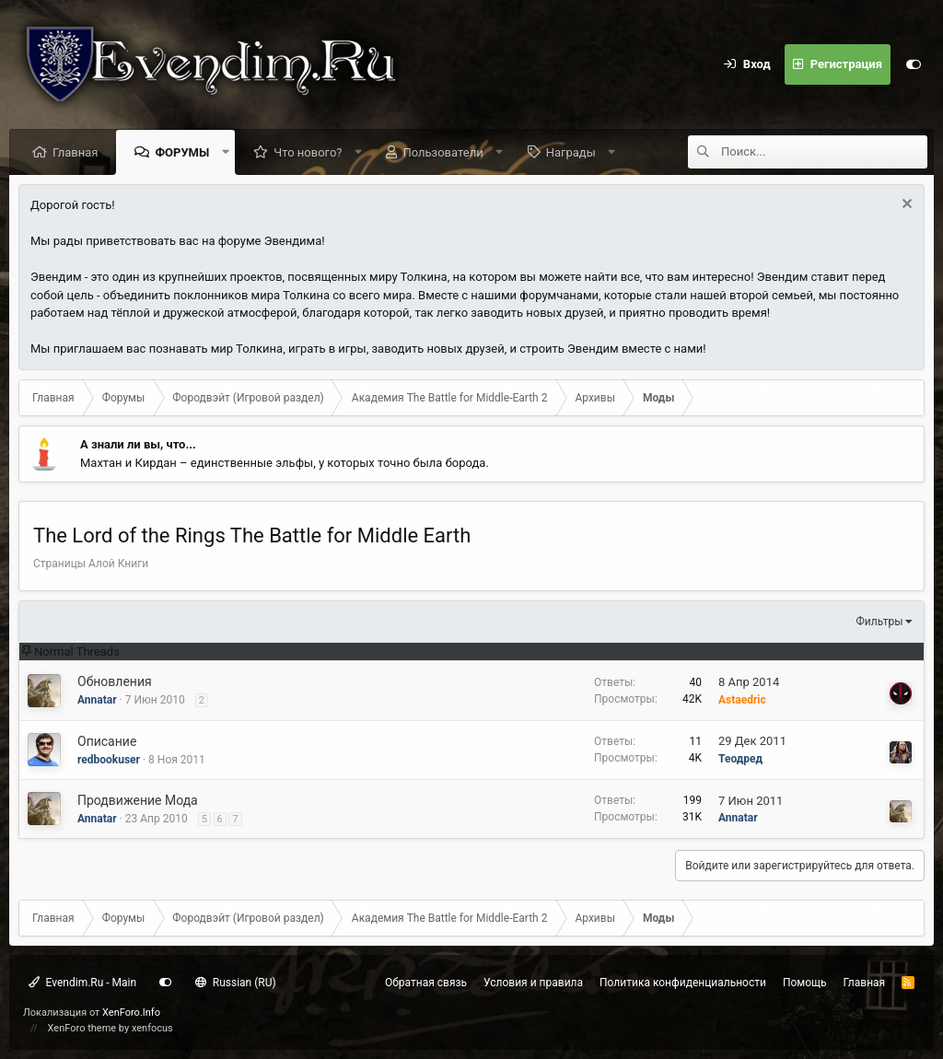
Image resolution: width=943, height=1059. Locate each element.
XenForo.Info (131, 1012)
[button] (225, 152)
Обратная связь (426, 982)
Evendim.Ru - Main (82, 982)
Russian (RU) (235, 982)
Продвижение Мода (137, 800)
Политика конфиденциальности (683, 982)
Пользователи (442, 152)
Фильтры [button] (879, 621)
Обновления (114, 681)
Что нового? (308, 152)
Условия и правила (533, 982)
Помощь (805, 982)
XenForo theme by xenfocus (110, 1028)
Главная (75, 152)
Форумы (182, 152)
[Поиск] (824, 152)
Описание (106, 741)
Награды (571, 152)
